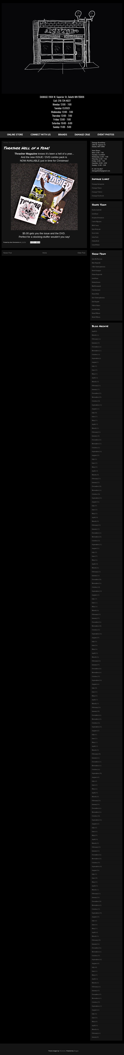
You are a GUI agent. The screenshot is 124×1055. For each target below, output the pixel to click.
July (93, 366)
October (94, 354)
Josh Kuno (95, 214)
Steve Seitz (95, 233)
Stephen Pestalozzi (98, 218)
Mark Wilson (96, 317)
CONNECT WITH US (41, 134)
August (94, 362)
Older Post (81, 253)
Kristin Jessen (96, 282)
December (95, 347)
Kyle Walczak (96, 229)
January (94, 343)
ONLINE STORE (15, 134)
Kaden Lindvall (96, 210)
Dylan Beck (95, 241)
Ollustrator (62, 1051)
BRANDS (62, 134)
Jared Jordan (96, 309)
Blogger (76, 1051)
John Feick (95, 237)
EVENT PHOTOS (106, 134)
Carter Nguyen (96, 221)
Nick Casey (95, 225)
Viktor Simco (96, 305)
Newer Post (7, 253)
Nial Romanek (96, 286)
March (94, 335)
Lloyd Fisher (96, 245)
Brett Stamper (96, 270)
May (93, 374)
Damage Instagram (98, 184)
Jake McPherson (97, 259)
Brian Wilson (96, 313)
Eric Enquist (95, 301)
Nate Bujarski (96, 263)
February (95, 339)
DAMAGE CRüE (82, 134)
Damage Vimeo (97, 188)
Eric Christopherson (98, 297)
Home (45, 253)
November (95, 350)
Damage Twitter (97, 192)
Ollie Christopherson (98, 267)
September (95, 358)
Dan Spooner (96, 290)
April (93, 331)
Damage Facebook (98, 196)
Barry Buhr (95, 294)
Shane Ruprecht (97, 274)
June (93, 370)
